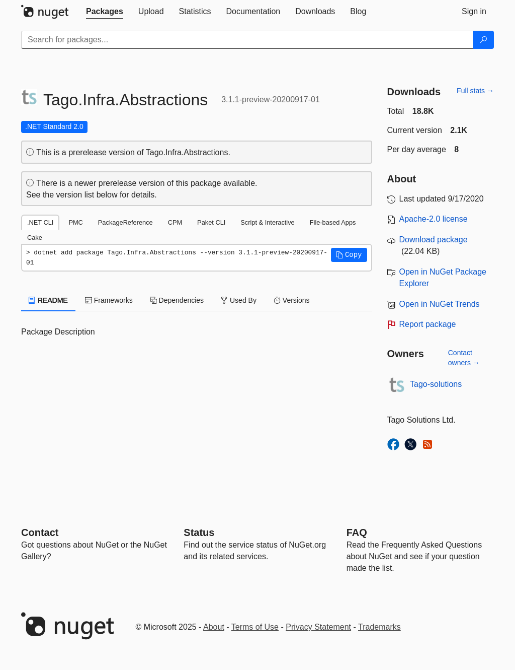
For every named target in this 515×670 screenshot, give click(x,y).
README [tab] (48, 300)
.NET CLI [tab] (40, 222)
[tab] (104, 12)
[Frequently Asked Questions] (357, 532)
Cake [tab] (34, 237)
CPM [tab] (175, 222)
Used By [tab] (238, 300)
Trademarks (379, 627)
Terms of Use (255, 627)
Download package (433, 239)
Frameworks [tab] (109, 300)
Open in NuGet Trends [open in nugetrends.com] (439, 304)
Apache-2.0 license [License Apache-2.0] (433, 219)
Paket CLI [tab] (211, 222)
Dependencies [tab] (177, 300)
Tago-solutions (436, 384)
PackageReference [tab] (125, 222)
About (213, 627)
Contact (39, 532)
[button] (349, 255)
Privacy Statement (318, 627)
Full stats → (475, 91)
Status (199, 532)
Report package (427, 324)
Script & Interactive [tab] (267, 222)
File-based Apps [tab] (333, 222)
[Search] (483, 40)
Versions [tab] (292, 300)
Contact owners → (464, 358)
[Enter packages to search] (247, 40)
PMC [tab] (75, 222)
